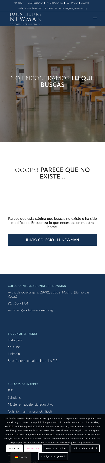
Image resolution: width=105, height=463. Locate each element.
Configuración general (53, 456)
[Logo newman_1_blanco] (43, 18)
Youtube (14, 347)
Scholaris (14, 397)
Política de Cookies (56, 448)
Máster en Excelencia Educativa (30, 404)
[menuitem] (19, 3)
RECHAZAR (33, 448)
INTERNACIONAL (54, 2)
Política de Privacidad (85, 448)
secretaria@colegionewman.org (30, 310)
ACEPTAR (14, 448)
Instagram (15, 340)
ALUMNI (85, 2)
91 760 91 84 (18, 303)
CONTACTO (71, 2)
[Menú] (95, 18)
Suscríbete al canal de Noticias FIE (32, 361)
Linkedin (14, 354)
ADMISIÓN (19, 2)
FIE (10, 390)
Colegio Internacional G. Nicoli (30, 411)
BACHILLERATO (35, 2)
